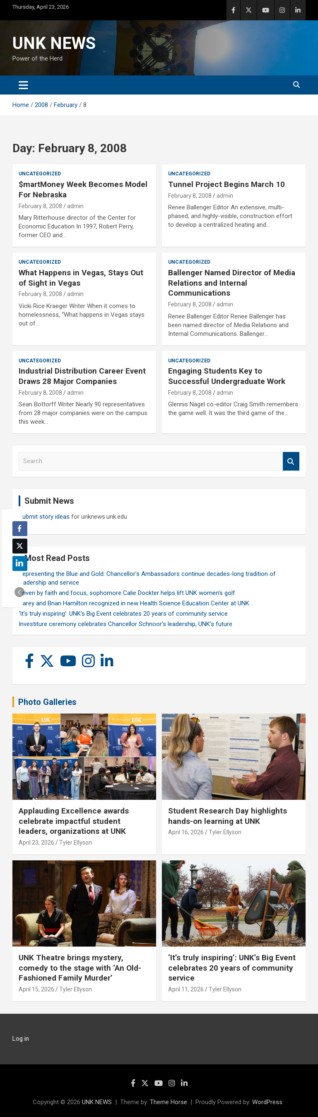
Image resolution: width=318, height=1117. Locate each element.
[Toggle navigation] (23, 85)
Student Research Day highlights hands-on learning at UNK (227, 816)
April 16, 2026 (186, 832)
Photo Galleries (47, 702)
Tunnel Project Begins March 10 (226, 184)
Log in (20, 1038)
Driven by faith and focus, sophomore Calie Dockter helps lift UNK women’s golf (127, 593)
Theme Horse (168, 1102)
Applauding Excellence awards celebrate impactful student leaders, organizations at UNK (74, 821)
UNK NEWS (54, 43)
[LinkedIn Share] (19, 563)
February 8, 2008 (40, 206)
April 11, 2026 (186, 989)
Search (291, 461)
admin (75, 206)
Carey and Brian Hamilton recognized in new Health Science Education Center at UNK (134, 603)
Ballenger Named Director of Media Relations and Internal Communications (231, 283)
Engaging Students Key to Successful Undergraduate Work (226, 376)
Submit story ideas (44, 516)
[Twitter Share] (19, 546)
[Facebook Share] (19, 528)
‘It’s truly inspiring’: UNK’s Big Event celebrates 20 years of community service (123, 613)
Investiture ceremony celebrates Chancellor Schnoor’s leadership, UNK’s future (125, 624)
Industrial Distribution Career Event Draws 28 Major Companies (82, 376)
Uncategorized (40, 174)
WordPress (267, 1102)
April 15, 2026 (36, 989)
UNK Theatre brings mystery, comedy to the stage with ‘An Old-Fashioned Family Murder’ (80, 968)
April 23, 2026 (36, 842)
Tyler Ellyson (75, 842)
